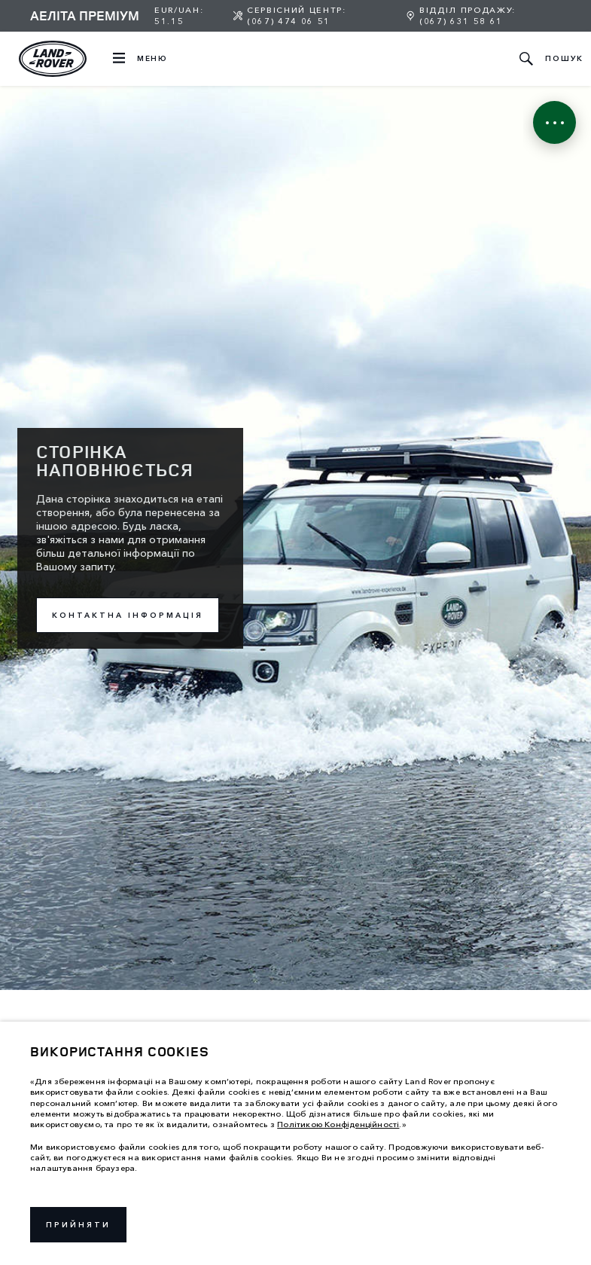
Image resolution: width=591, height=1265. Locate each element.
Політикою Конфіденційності (338, 1124)
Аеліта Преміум (84, 15)
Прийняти (78, 1225)
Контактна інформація (127, 615)
